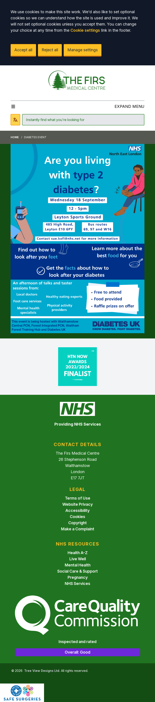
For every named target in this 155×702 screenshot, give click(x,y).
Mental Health (77, 565)
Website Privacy (77, 504)
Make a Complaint (77, 529)
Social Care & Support (77, 571)
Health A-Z (78, 552)
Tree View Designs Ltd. (42, 671)
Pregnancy (78, 577)
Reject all (50, 50)
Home (15, 137)
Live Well (77, 559)
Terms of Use (77, 498)
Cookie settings (85, 30)
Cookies (77, 516)
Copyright (77, 522)
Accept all (23, 50)
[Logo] (77, 81)
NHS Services (77, 583)
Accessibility (77, 510)
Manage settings (82, 50)
